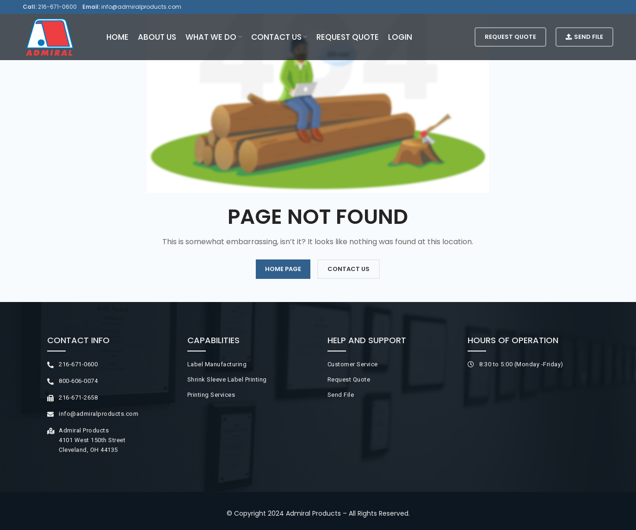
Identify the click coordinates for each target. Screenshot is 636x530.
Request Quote (510, 36)
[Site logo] (50, 36)
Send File (584, 36)
